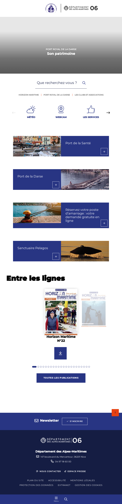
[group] (61, 328)
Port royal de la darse (57, 95)
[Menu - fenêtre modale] (56, 499)
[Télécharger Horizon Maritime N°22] (60, 353)
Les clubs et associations (89, 95)
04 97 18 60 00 (63, 461)
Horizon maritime (29, 95)
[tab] (34, 367)
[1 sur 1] (61, 45)
